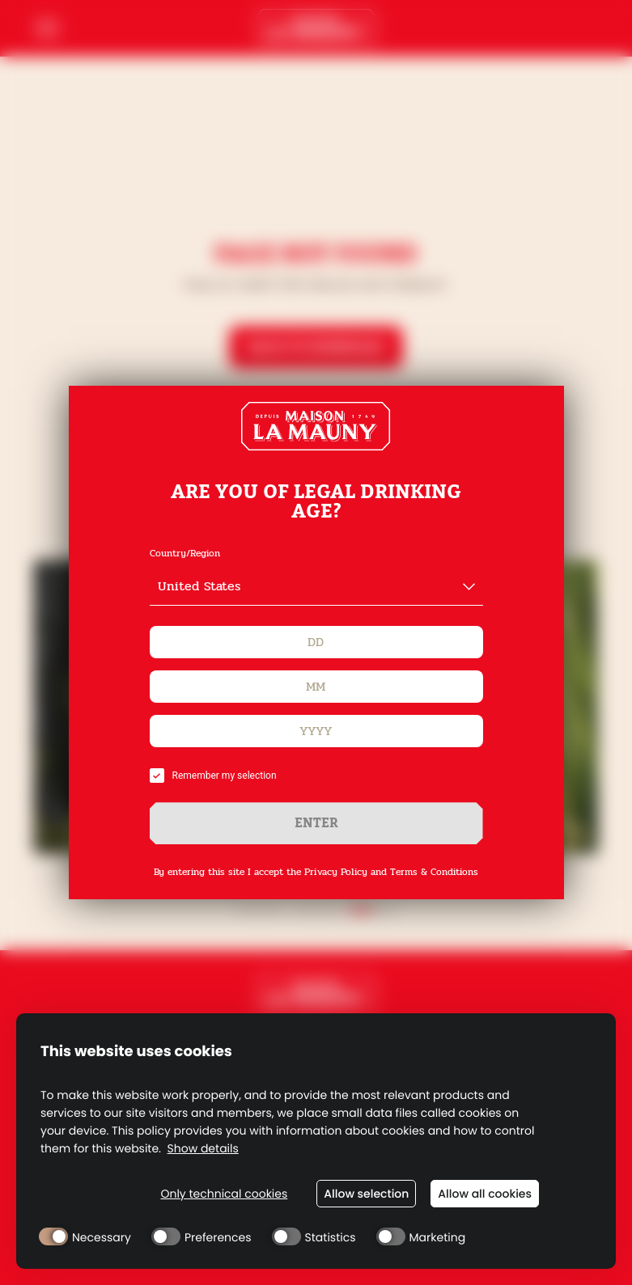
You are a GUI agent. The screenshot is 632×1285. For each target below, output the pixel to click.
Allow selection (366, 1194)
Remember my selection (213, 775)
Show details (203, 1149)
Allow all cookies (485, 1194)
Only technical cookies (223, 1194)
